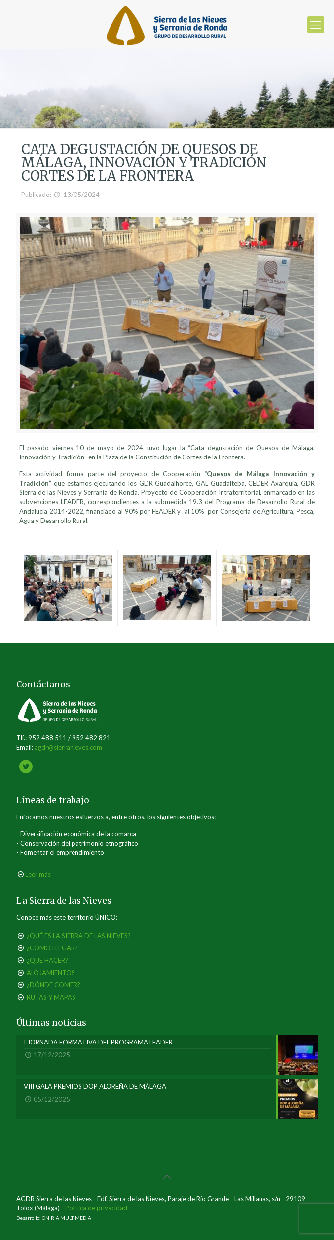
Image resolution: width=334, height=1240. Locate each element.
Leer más (38, 874)
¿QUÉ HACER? (47, 960)
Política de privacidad (96, 1208)
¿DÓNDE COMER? (53, 985)
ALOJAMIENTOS (51, 973)
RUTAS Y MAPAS (51, 997)
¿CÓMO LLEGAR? (52, 948)
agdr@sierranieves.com (68, 747)
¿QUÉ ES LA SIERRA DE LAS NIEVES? (79, 936)
